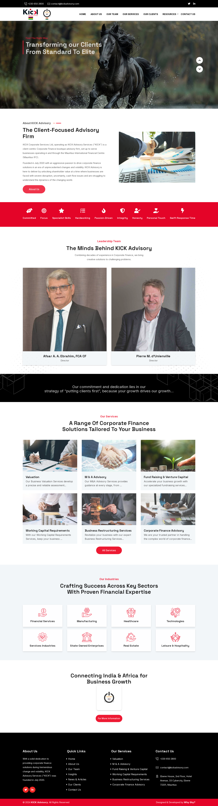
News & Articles (77, 779)
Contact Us (188, 14)
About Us (96, 14)
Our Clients (150, 14)
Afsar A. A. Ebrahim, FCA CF (64, 368)
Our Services (131, 14)
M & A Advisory (95, 489)
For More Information (109, 718)
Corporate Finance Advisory (164, 543)
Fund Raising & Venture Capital (166, 489)
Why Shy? (189, 802)
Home (82, 14)
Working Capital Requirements (48, 543)
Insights (72, 774)
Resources (169, 14)
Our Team (112, 14)
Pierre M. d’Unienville (153, 368)
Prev (199, 69)
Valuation (32, 489)
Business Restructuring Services (108, 543)
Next (199, 60)
